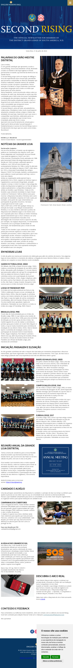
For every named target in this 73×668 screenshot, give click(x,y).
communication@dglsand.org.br (53, 615)
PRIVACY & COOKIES (26, 658)
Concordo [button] (46, 657)
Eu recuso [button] (55, 657)
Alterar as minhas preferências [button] (52, 661)
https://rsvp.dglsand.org (14, 482)
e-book (43, 599)
